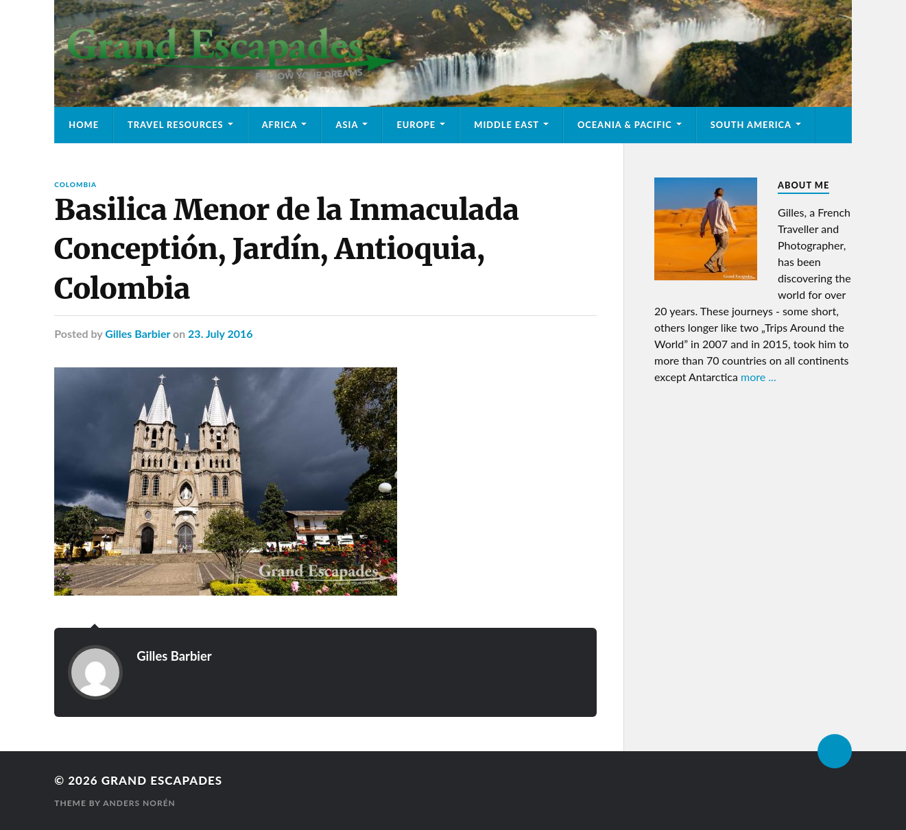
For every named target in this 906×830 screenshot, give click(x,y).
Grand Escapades (162, 780)
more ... (758, 376)
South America (751, 124)
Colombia (75, 184)
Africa (280, 124)
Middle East (506, 124)
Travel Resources (176, 124)
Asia (346, 124)
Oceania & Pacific (624, 124)
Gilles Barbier (137, 333)
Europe (416, 124)
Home (84, 124)
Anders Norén (139, 803)
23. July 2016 (220, 333)
